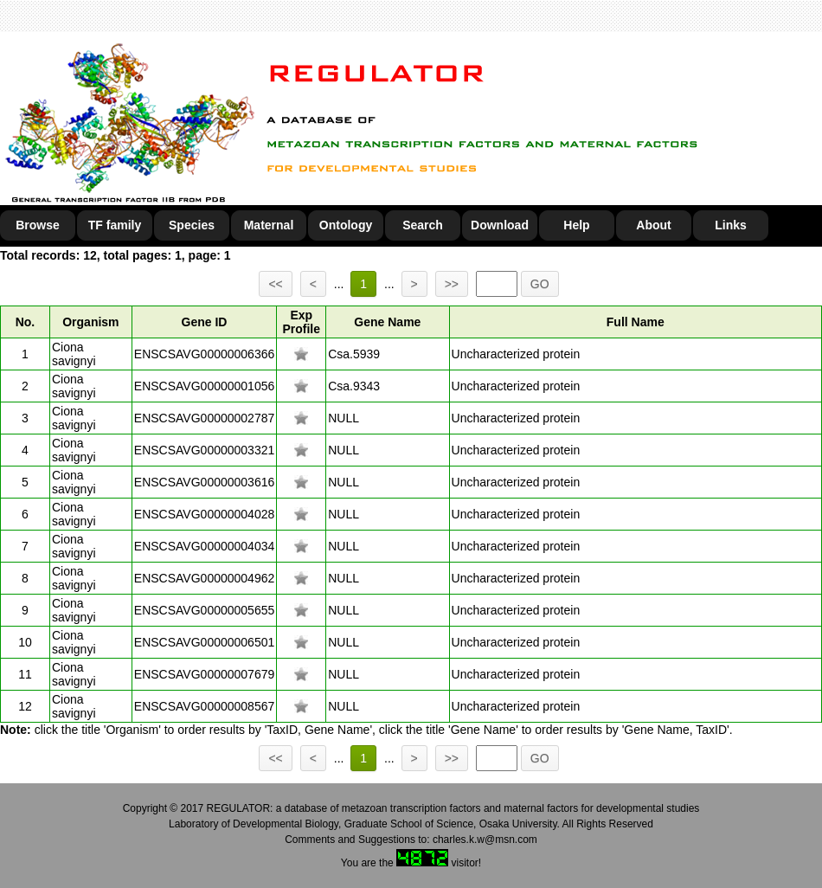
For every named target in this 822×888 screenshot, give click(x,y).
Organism (90, 322)
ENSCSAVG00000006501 (204, 642)
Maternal (269, 225)
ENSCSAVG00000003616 (204, 482)
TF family (114, 225)
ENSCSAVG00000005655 (204, 610)
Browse (38, 225)
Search (422, 225)
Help (576, 225)
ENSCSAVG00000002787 (204, 418)
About (653, 225)
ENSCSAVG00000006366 (204, 354)
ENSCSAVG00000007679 (204, 674)
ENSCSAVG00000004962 (204, 578)
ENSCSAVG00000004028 (204, 514)
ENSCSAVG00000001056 (204, 386)
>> (452, 284)
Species (192, 225)
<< (275, 284)
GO (539, 284)
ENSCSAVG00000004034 (204, 546)
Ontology (345, 225)
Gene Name (387, 322)
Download (500, 225)
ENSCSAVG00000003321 (204, 450)
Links (731, 225)
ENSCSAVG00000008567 (204, 706)
